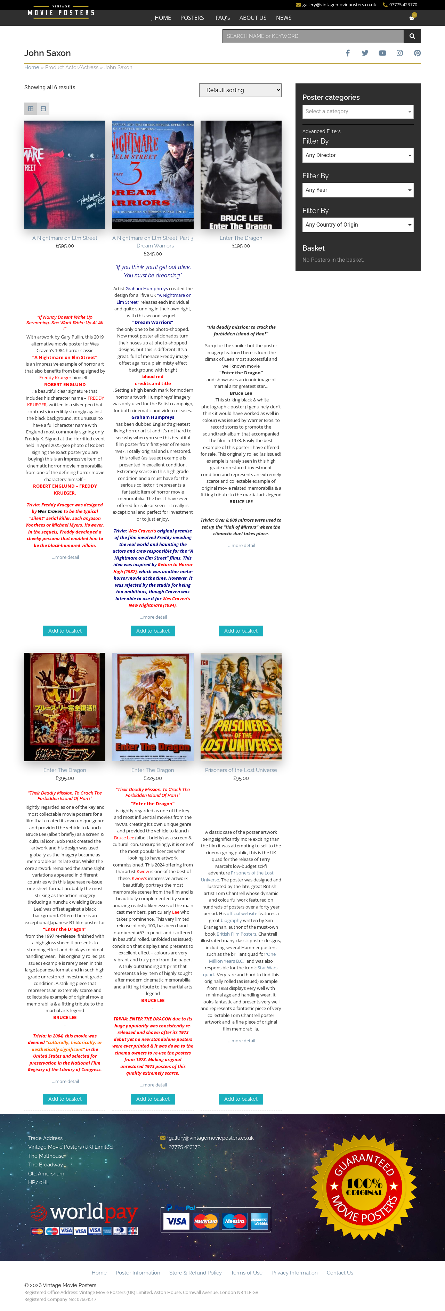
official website (242, 913)
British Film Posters (236, 934)
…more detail (65, 557)
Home (31, 67)
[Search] (412, 36)
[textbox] (358, 111)
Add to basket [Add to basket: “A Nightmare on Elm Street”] (65, 631)
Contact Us (340, 1273)
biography (231, 920)
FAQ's (223, 18)
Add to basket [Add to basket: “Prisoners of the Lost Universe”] (241, 1099)
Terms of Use (246, 1273)
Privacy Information (295, 1273)
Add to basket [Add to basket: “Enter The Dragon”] (241, 631)
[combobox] (313, 36)
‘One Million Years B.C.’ (242, 957)
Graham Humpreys (152, 417)
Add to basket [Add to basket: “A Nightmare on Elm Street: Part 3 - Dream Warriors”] (153, 631)
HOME (163, 18)
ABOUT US (253, 18)
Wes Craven (50, 511)
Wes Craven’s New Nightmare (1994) (159, 602)
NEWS (284, 18)
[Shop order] (240, 90)
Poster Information (138, 1273)
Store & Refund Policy (195, 1273)
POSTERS (192, 18)
